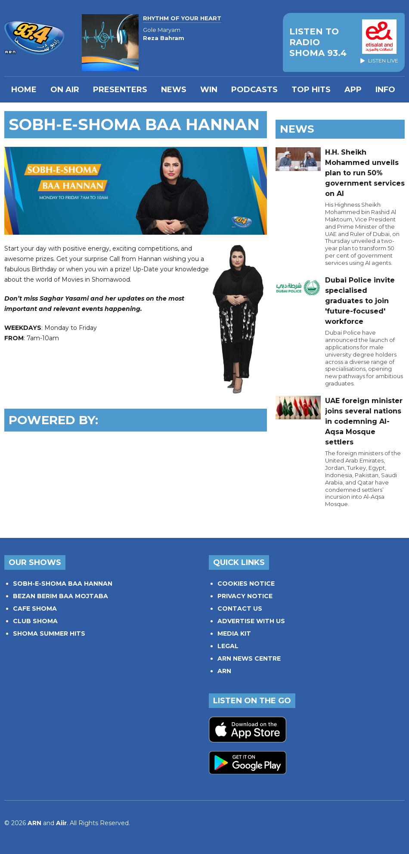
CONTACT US (239, 608)
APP (353, 89)
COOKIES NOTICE (246, 583)
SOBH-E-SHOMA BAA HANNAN (62, 583)
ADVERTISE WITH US (251, 621)
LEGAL (228, 646)
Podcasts (254, 89)
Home (24, 89)
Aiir (61, 823)
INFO (385, 89)
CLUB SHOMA (35, 621)
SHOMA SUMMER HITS (49, 633)
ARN (224, 671)
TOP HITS (311, 89)
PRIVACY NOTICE (245, 596)
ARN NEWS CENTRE (249, 658)
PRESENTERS (120, 89)
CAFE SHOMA (35, 608)
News (173, 89)
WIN (208, 89)
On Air (64, 89)
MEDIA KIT (234, 633)
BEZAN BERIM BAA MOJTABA (60, 596)
